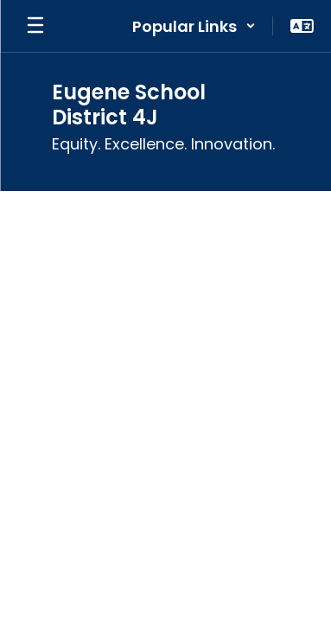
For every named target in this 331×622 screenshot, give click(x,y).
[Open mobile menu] (35, 26)
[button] (194, 26)
